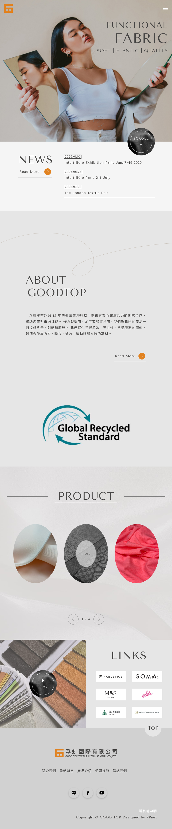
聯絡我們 (120, 771)
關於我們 (49, 771)
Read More (35, 171)
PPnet (151, 817)
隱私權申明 (148, 811)
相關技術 (102, 771)
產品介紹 (84, 771)
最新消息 (67, 771)
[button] (98, 121)
